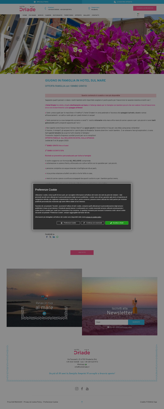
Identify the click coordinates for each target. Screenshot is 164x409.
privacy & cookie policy (93, 217)
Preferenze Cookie (68, 223)
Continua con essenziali (92, 223)
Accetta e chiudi (116, 223)
